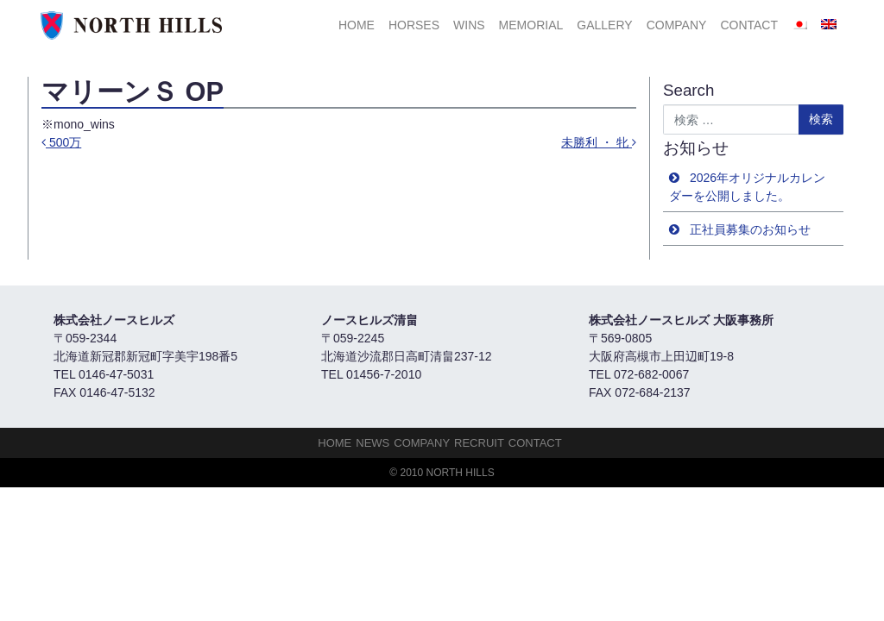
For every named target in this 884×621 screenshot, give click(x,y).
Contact (749, 25)
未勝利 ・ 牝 (598, 142)
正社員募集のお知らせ (750, 229)
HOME (356, 25)
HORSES (413, 25)
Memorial (531, 25)
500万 (61, 142)
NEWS (372, 442)
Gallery (604, 25)
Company (677, 25)
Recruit (479, 442)
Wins (469, 25)
